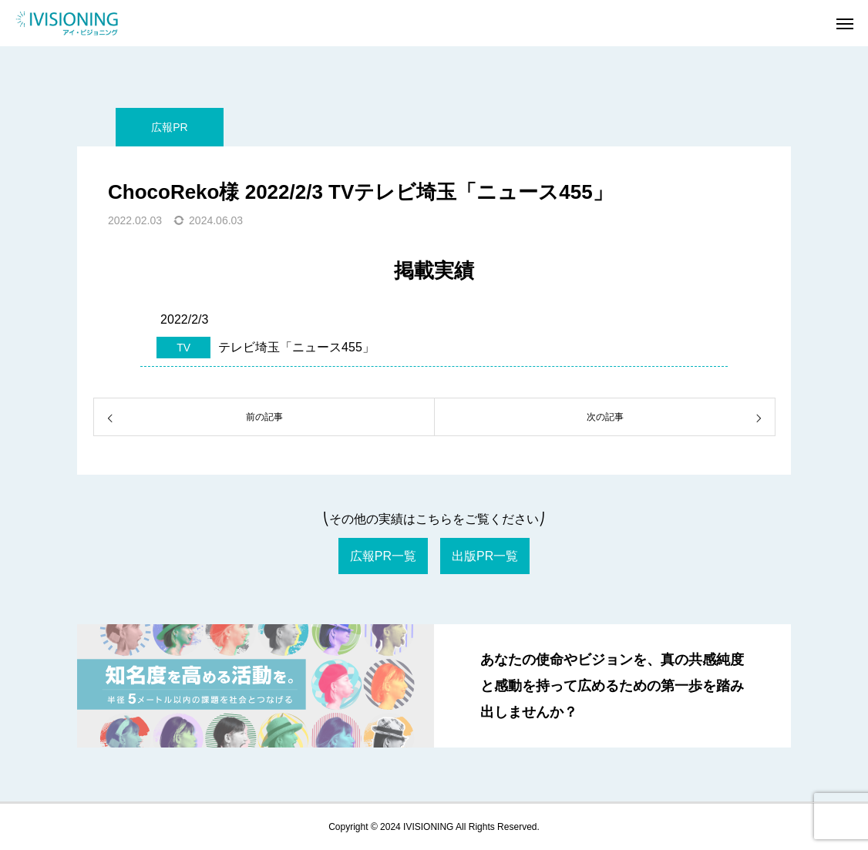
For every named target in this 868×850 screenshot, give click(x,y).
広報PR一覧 (383, 556)
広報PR (169, 127)
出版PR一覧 (485, 556)
